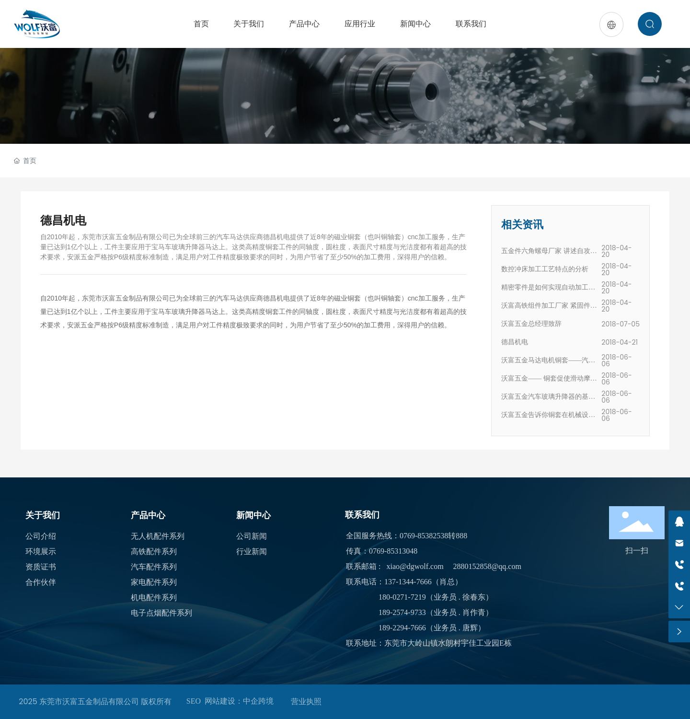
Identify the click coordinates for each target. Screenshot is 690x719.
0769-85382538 (424, 536)
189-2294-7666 (402, 628)
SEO (193, 701)
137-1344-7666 (408, 582)
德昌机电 (514, 342)
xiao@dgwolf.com (414, 566)
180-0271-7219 (402, 597)
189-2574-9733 (402, 612)
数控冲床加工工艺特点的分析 (544, 269)
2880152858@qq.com (487, 566)
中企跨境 (258, 701)
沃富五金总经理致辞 (531, 323)
